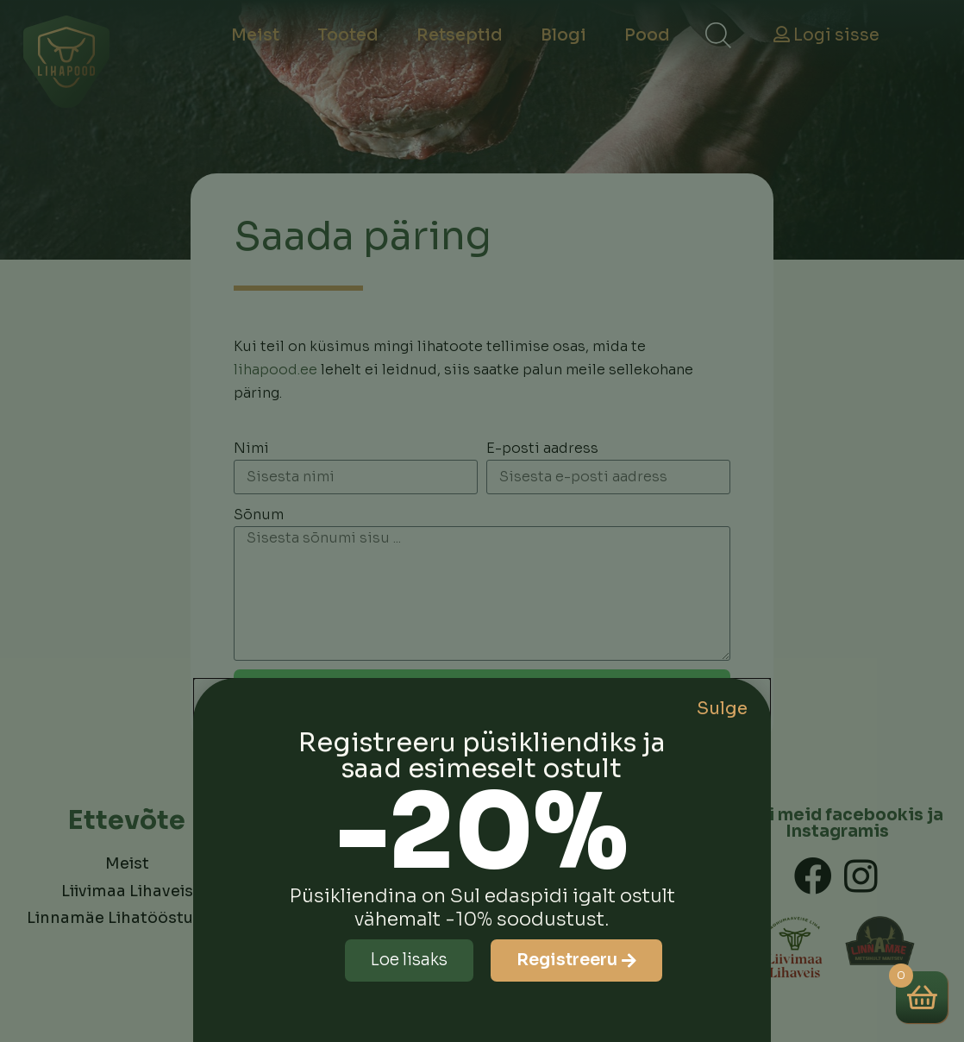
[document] (482, 521)
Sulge (722, 708)
